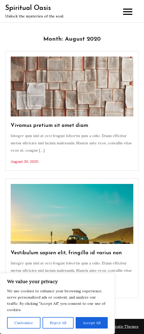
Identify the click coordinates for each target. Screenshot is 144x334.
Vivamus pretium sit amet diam (49, 125)
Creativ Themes (125, 326)
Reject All (58, 322)
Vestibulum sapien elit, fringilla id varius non (66, 253)
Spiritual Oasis (28, 8)
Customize (23, 322)
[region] (57, 303)
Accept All (91, 322)
